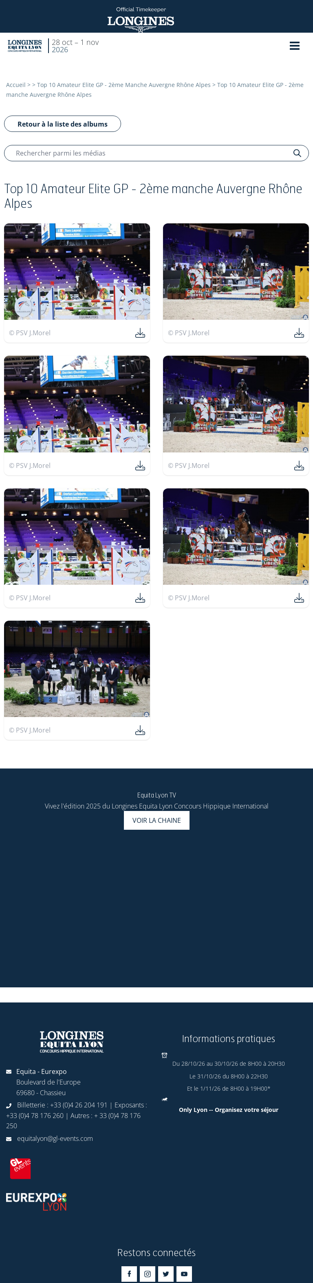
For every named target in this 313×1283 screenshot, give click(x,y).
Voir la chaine (156, 820)
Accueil (16, 85)
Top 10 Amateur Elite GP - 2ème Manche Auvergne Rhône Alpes (124, 85)
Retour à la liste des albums (63, 124)
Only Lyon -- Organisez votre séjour (228, 1110)
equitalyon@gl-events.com (55, 1138)
